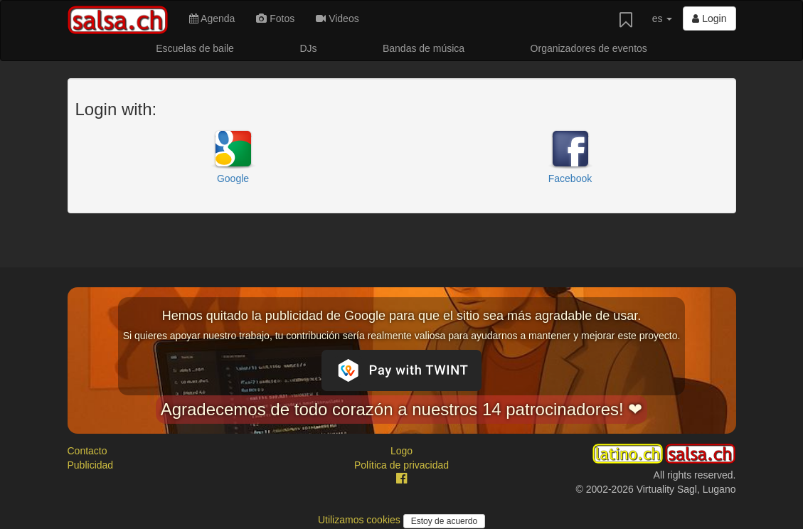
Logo (401, 450)
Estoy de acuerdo (444, 521)
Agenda (212, 18)
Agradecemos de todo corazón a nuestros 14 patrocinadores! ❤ (402, 409)
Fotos (275, 18)
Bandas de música (423, 48)
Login (709, 18)
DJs (308, 48)
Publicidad (91, 465)
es (662, 18)
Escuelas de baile (195, 48)
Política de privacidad (401, 465)
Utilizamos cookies (360, 519)
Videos (337, 18)
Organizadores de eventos (589, 48)
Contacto (87, 450)
